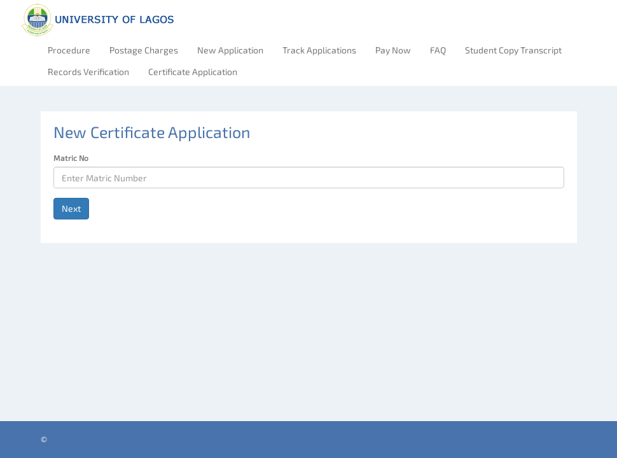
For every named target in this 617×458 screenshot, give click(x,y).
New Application (230, 50)
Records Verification (88, 71)
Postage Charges (143, 50)
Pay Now (393, 50)
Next (71, 208)
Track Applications (319, 50)
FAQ (438, 50)
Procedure (69, 50)
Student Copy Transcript (513, 50)
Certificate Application (192, 71)
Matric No (70, 157)
